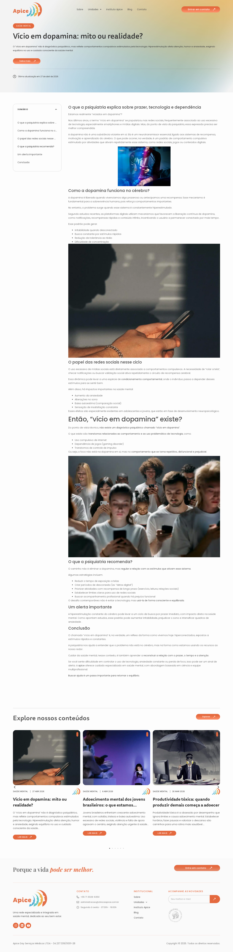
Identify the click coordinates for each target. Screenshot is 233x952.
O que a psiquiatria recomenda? (35, 146)
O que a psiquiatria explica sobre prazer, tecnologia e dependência (37, 122)
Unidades (94, 9)
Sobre (80, 9)
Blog (130, 9)
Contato (142, 9)
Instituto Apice (114, 9)
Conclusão (23, 162)
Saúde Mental (23, 26)
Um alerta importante (29, 154)
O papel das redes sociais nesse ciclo (37, 138)
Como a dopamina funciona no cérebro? (37, 130)
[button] (56, 109)
